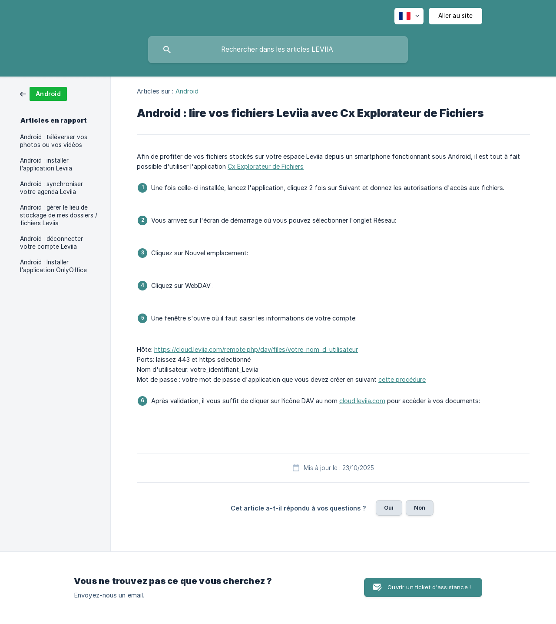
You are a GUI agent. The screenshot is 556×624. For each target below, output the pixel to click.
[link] (43, 93)
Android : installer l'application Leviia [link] (46, 164)
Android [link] (187, 91)
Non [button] (419, 507)
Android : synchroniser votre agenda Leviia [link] (51, 187)
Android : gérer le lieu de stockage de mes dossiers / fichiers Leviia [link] (58, 215)
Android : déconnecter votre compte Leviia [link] (51, 242)
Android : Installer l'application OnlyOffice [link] (53, 266)
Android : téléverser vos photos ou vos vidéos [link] (53, 140)
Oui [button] (389, 507)
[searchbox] (278, 49)
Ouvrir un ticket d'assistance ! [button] (429, 587)
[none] (409, 16)
